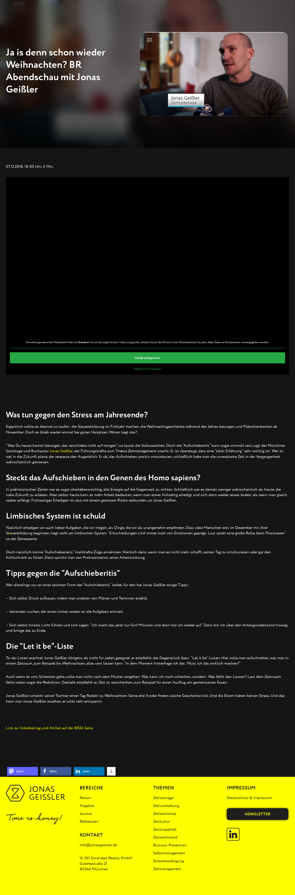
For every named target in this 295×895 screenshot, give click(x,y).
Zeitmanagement (167, 868)
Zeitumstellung (166, 805)
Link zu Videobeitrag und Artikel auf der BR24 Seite (49, 728)
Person (85, 797)
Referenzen (89, 821)
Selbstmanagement (169, 853)
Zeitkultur (161, 821)
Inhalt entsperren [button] (147, 357)
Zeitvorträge (163, 797)
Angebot (87, 805)
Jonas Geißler (61, 450)
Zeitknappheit (165, 829)
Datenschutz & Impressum (249, 797)
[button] (22, 771)
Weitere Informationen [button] (147, 369)
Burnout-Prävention (170, 845)
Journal (86, 813)
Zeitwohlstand (165, 837)
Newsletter (257, 814)
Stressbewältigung (168, 860)
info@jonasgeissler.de (98, 844)
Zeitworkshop (164, 813)
